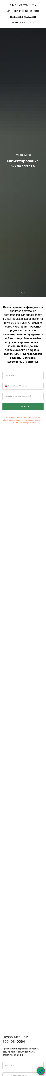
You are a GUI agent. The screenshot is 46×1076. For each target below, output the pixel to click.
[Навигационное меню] (42, 3)
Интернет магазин (23, 16)
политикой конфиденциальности (23, 423)
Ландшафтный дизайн (23, 11)
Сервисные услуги (23, 22)
